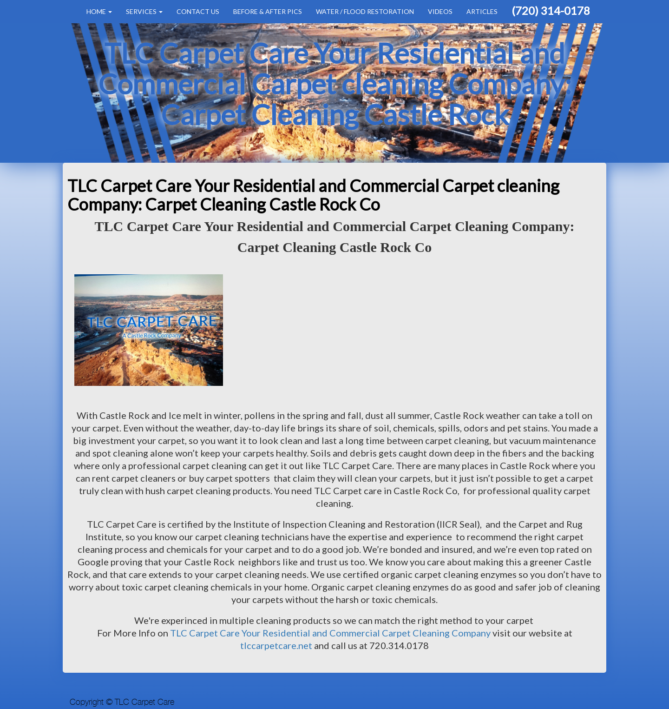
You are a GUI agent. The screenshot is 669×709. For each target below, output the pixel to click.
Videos (440, 11)
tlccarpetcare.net (277, 645)
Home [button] (99, 11)
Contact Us (198, 11)
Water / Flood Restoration (365, 11)
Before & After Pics (267, 11)
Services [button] (144, 11)
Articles (482, 11)
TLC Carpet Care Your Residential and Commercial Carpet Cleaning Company (330, 632)
